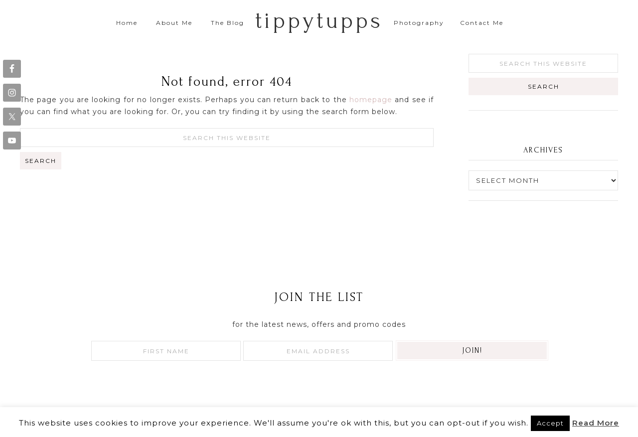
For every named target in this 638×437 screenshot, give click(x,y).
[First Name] (166, 351)
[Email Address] (318, 351)
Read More (595, 423)
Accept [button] (550, 423)
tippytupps (319, 20)
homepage (370, 99)
